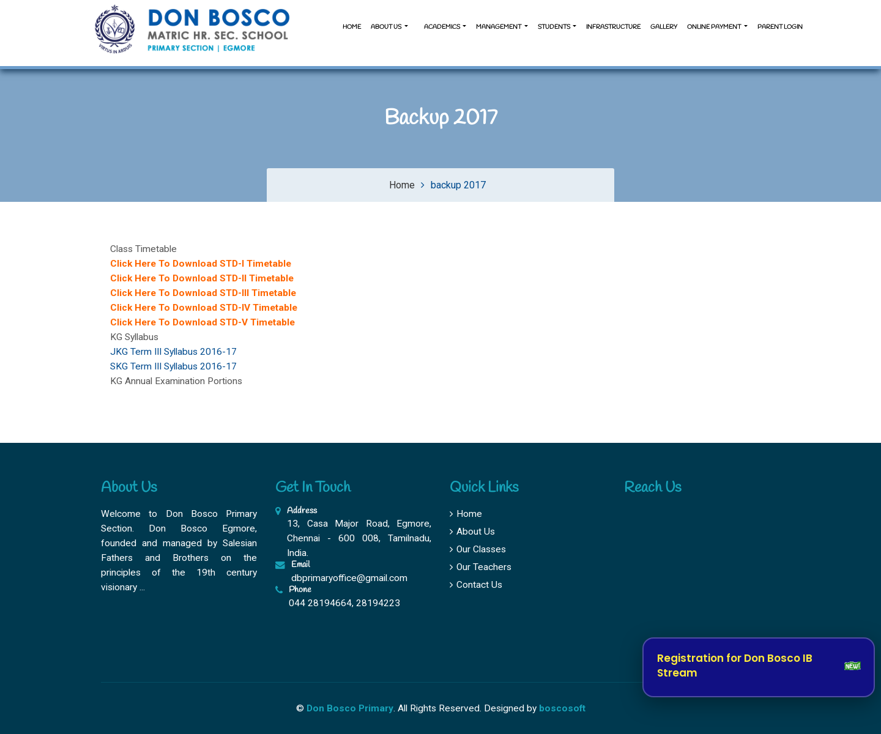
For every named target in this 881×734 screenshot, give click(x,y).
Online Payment (714, 27)
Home (352, 27)
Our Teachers (480, 567)
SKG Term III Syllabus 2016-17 (173, 366)
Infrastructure (613, 27)
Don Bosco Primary (350, 708)
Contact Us (476, 584)
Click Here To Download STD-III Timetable (203, 292)
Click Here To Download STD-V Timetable (202, 322)
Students (554, 27)
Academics (442, 27)
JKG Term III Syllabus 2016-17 (173, 351)
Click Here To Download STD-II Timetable (202, 278)
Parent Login (780, 27)
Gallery (663, 27)
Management (499, 27)
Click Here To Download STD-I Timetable (200, 263)
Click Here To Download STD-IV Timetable (203, 307)
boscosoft (562, 708)
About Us (472, 531)
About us (387, 27)
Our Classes (478, 549)
